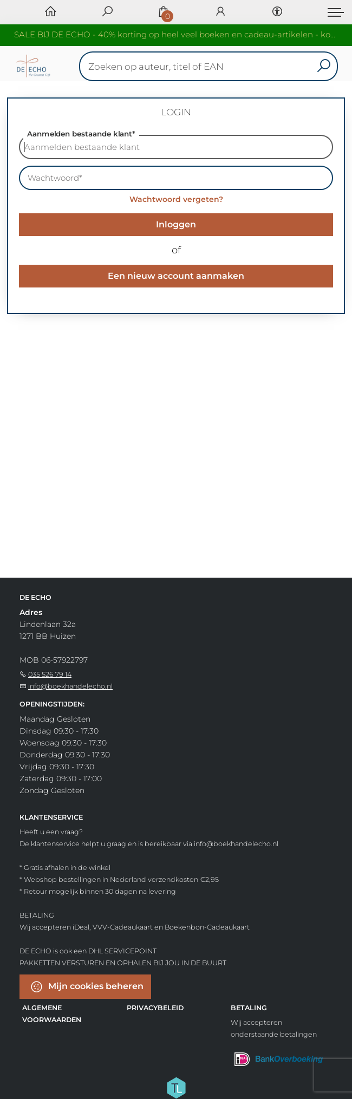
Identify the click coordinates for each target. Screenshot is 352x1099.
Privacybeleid (155, 1008)
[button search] (323, 66)
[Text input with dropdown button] (211, 66)
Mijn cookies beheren (87, 986)
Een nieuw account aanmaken (176, 276)
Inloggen (176, 224)
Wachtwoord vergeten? (176, 199)
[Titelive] (176, 1087)
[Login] (220, 12)
